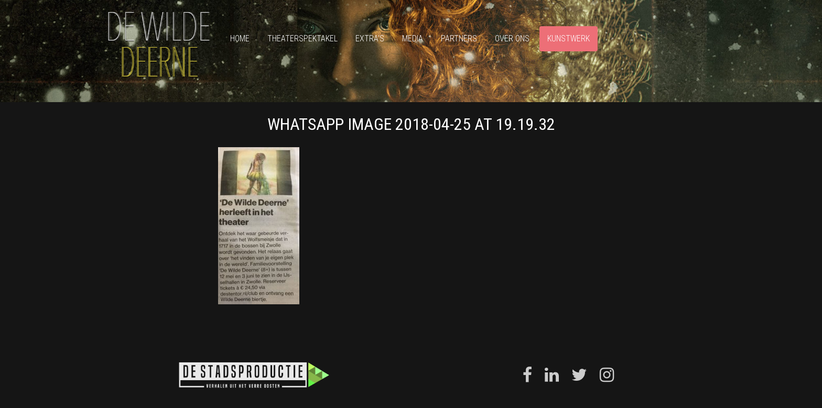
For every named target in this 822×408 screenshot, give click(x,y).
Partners (459, 38)
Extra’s (369, 38)
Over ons (512, 38)
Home (240, 38)
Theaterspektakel (302, 38)
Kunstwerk (568, 38)
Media (412, 38)
